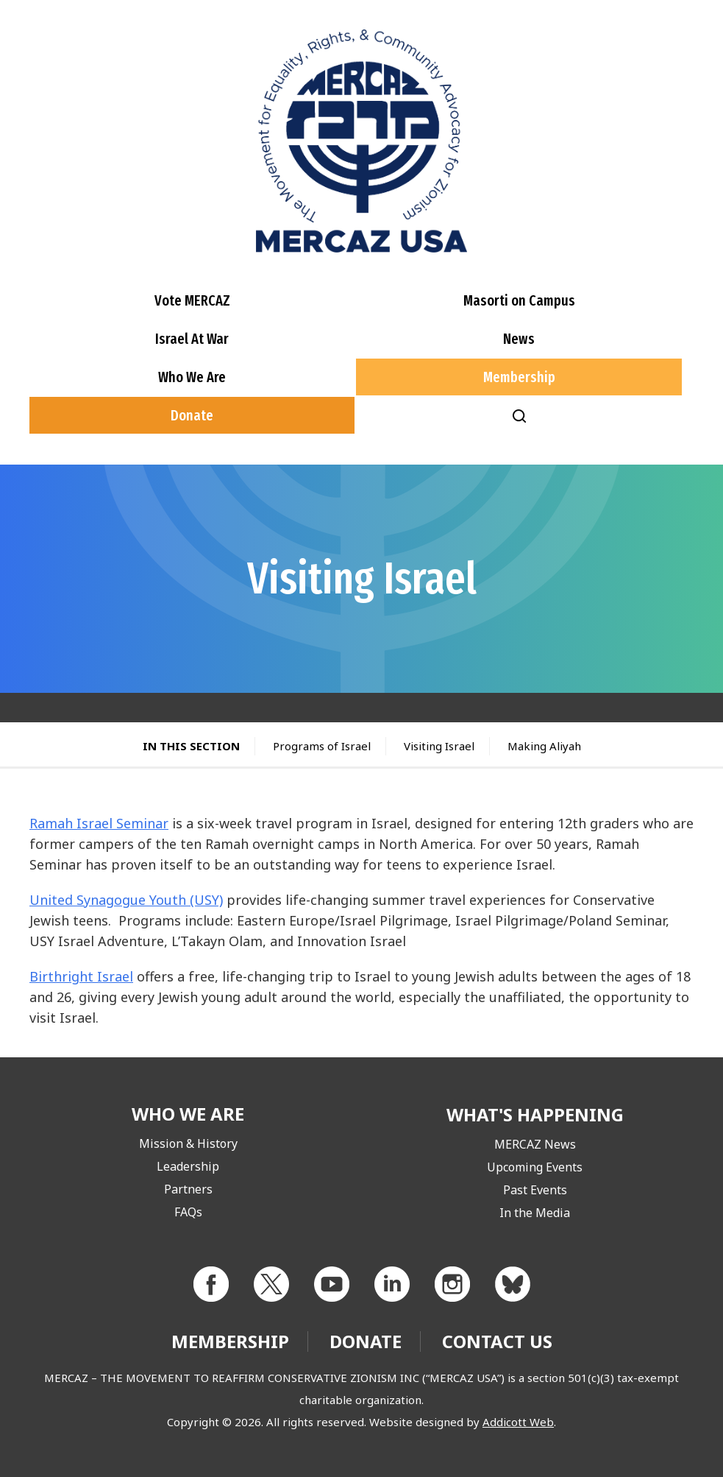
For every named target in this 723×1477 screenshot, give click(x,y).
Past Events (535, 1190)
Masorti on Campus (519, 300)
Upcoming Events (535, 1167)
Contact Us (497, 1341)
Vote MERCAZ (192, 300)
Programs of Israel (322, 745)
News (519, 339)
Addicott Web (518, 1421)
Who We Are (192, 377)
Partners (188, 1189)
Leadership (188, 1166)
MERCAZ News (535, 1144)
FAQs (188, 1212)
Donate (192, 415)
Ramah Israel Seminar (98, 823)
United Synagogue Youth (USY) (126, 900)
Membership (519, 377)
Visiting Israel (439, 745)
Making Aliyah (544, 745)
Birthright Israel (81, 976)
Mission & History (188, 1143)
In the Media (534, 1213)
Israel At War (192, 339)
